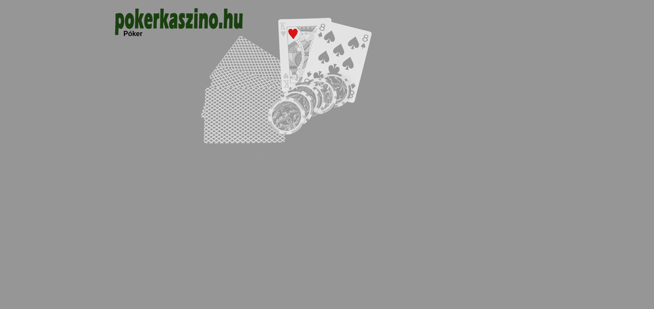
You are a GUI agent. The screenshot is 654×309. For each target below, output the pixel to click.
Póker (132, 33)
